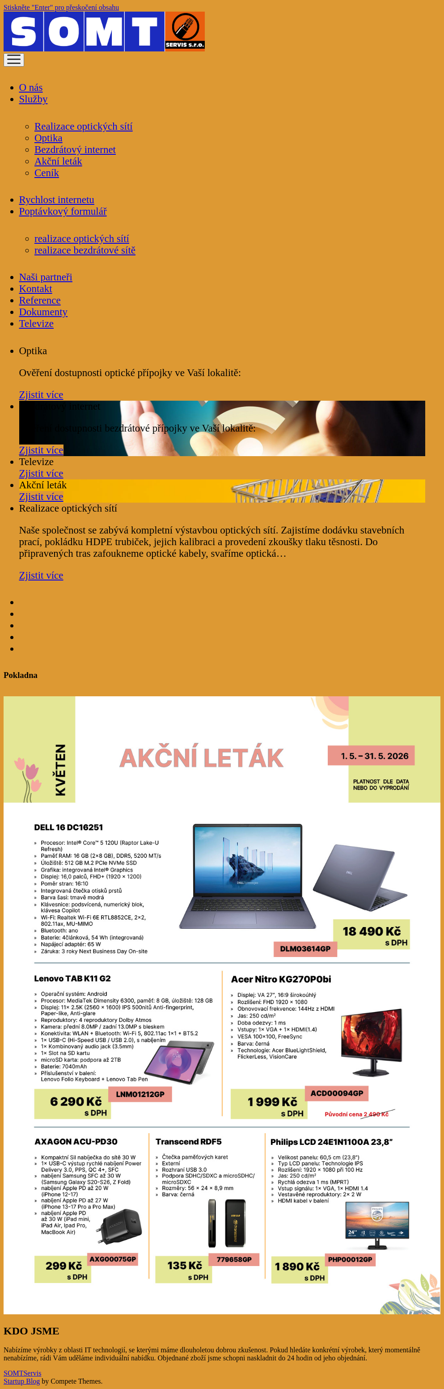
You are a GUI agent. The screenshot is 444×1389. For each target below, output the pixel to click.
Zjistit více (41, 394)
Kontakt (35, 288)
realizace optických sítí (81, 238)
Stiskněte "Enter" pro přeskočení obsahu (61, 7)
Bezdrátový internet (75, 149)
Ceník (46, 172)
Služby (33, 99)
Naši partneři (45, 277)
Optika (48, 138)
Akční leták (58, 161)
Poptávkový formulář (63, 211)
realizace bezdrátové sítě (84, 250)
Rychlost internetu (56, 199)
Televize (36, 323)
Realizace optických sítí (83, 126)
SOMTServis (22, 1373)
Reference (40, 300)
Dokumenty (43, 312)
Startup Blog (22, 1381)
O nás (31, 87)
